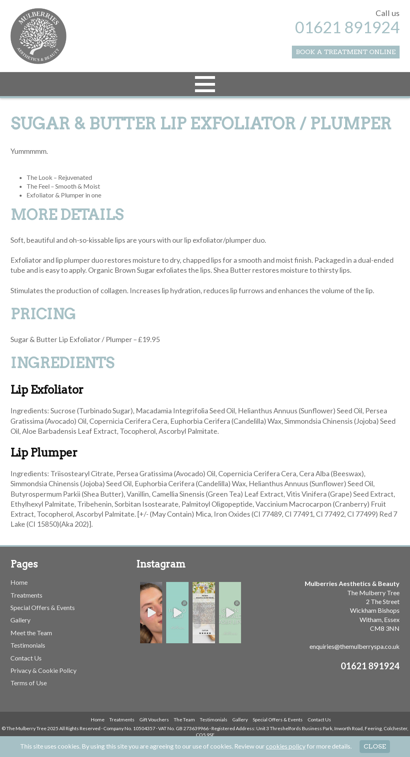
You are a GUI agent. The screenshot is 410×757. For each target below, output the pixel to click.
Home (19, 582)
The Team (184, 720)
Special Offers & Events (42, 607)
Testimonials (27, 645)
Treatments (26, 595)
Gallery (20, 620)
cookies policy (285, 746)
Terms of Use (28, 683)
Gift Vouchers (154, 720)
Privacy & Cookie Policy (43, 670)
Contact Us (26, 658)
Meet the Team (31, 632)
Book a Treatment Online (346, 52)
